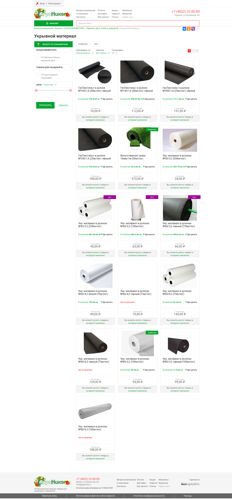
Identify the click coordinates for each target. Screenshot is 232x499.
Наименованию (83, 54)
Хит (98, 44)
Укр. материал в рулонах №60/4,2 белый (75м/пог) (93, 293)
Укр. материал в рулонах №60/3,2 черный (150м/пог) (179, 226)
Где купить (107, 100)
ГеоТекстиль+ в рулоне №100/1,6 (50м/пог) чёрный (94, 90)
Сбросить (63, 105)
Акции (115, 10)
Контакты (80, 17)
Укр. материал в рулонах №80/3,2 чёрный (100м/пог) (179, 361)
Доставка (102, 14)
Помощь (188, 496)
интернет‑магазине (95, 121)
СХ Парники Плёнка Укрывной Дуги (50, 59)
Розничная (48, 85)
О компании (82, 14)
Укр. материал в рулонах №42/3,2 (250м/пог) (92, 226)
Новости (116, 14)
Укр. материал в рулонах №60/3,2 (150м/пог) (134, 226)
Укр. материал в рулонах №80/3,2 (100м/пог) (134, 361)
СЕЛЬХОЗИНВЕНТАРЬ (74, 28)
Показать (45, 105)
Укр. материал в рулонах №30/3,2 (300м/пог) (177, 158)
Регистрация (54, 3)
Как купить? (103, 17)
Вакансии (127, 14)
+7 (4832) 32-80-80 (186, 11)
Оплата (101, 10)
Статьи (115, 17)
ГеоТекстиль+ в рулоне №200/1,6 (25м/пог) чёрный (179, 90)
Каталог (58, 28)
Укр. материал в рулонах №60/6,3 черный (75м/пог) (93, 361)
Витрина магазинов (85, 10)
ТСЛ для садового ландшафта (49, 76)
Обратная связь (49, 496)
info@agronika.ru (83, 485)
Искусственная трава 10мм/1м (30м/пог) (132, 158)
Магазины (127, 10)
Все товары (101, 54)
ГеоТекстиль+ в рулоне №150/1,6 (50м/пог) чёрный (136, 90)
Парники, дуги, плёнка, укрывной (102, 28)
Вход (42, 3)
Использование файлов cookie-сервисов (95, 496)
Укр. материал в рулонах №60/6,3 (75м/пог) (177, 293)
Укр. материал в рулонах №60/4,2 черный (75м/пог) (135, 293)
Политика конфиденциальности (149, 496)
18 (113, 54)
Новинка (83, 44)
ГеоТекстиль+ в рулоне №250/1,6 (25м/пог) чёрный (94, 158)
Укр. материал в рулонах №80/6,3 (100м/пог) (92, 429)
